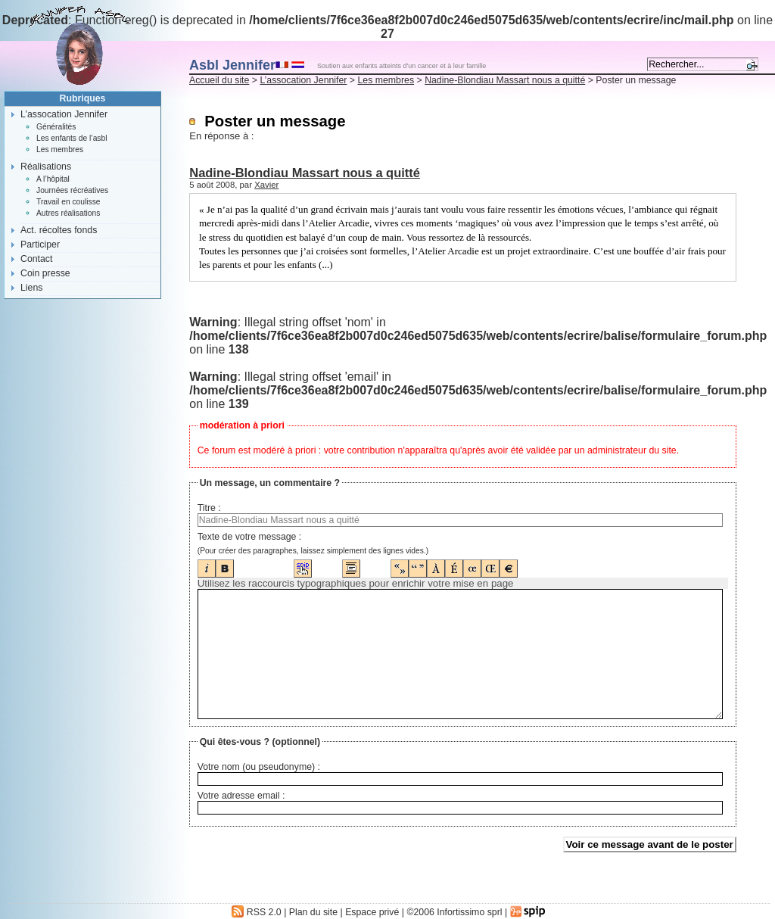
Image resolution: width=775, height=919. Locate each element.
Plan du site (313, 912)
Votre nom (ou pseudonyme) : (259, 767)
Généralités (56, 127)
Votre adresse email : (241, 795)
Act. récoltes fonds (58, 230)
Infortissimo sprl (469, 912)
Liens (31, 287)
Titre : (209, 508)
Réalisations (45, 166)
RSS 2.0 (256, 912)
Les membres (385, 80)
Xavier (266, 184)
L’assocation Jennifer (303, 80)
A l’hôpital (53, 179)
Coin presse (45, 273)
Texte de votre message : (250, 536)
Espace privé (372, 912)
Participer (40, 244)
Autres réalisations (68, 213)
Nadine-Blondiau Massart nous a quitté (505, 80)
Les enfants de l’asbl (71, 138)
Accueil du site (219, 80)
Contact (36, 259)
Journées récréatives (72, 190)
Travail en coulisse (68, 202)
